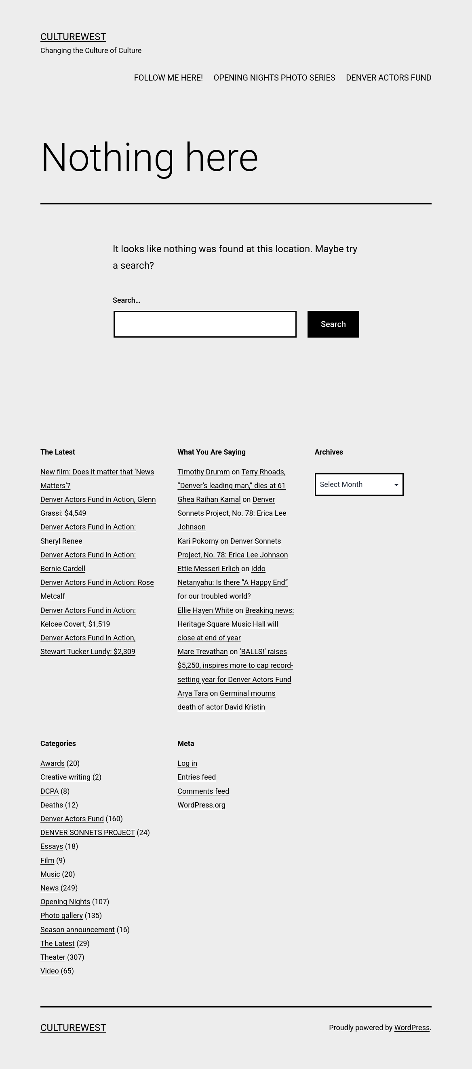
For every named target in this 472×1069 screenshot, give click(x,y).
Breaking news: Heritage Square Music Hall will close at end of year (235, 624)
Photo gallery (61, 915)
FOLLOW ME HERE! (168, 78)
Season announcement (77, 929)
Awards (52, 763)
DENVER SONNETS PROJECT (87, 832)
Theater (52, 957)
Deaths (51, 805)
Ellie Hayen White (205, 610)
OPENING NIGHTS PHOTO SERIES (274, 78)
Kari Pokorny (197, 541)
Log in (187, 763)
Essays (51, 846)
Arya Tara (192, 693)
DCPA (49, 791)
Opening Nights (65, 901)
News (49, 888)
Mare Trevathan (202, 651)
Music (50, 874)
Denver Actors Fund (72, 818)
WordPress (412, 1027)
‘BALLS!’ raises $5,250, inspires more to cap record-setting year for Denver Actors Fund (235, 665)
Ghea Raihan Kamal (208, 499)
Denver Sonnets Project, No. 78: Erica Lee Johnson (231, 513)
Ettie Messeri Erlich (208, 568)
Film (47, 860)
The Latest (57, 943)
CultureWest (73, 37)
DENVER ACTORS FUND (389, 78)
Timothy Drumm (203, 472)
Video (49, 971)
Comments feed (203, 791)
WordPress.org (201, 805)
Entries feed (196, 777)
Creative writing (65, 777)
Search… (127, 300)
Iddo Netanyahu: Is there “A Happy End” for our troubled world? (232, 582)
